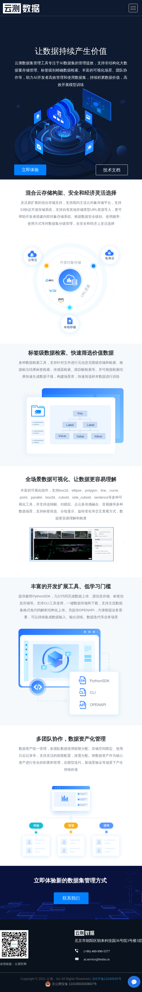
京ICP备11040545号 (106, 979)
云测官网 (20, 963)
